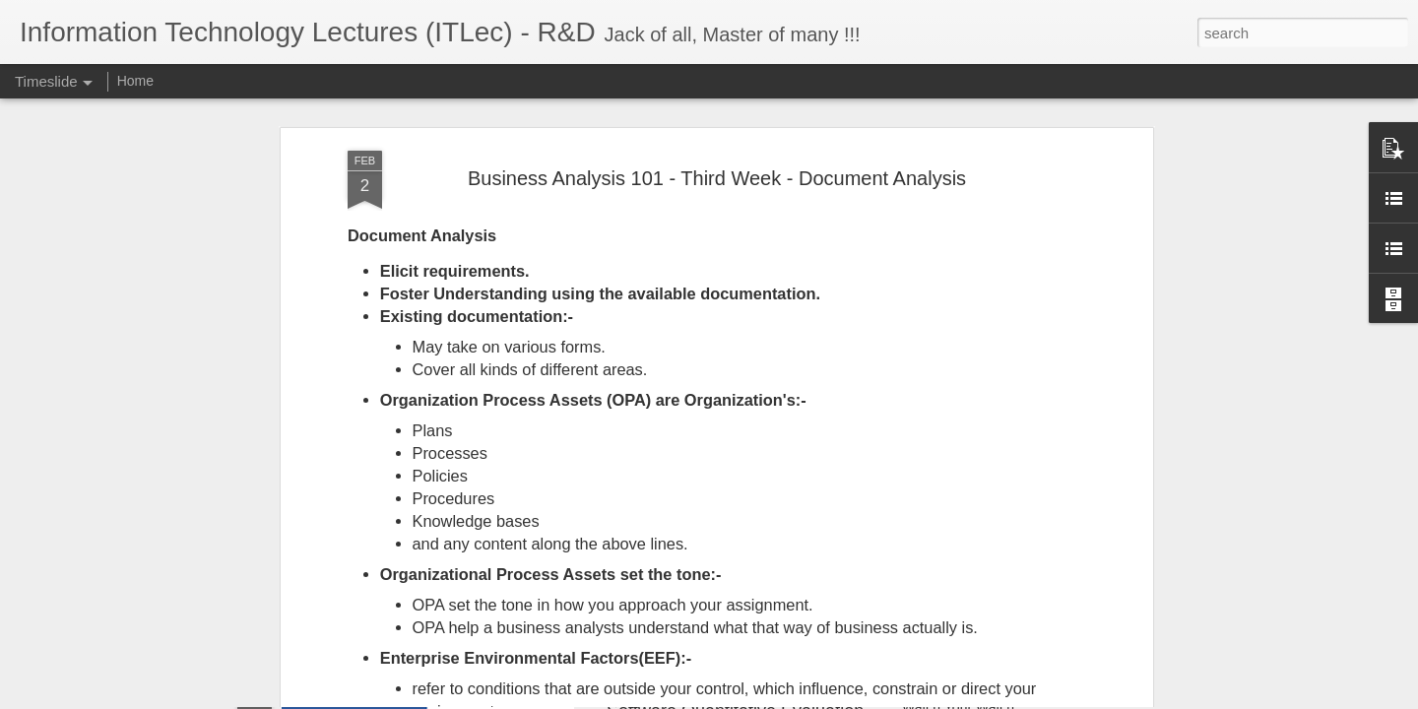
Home (135, 81)
